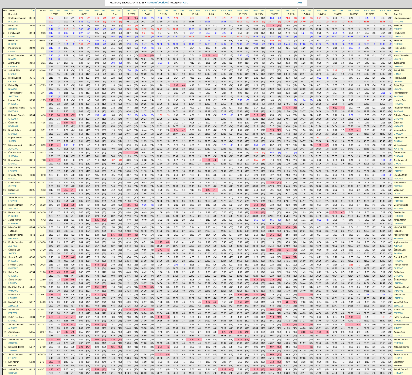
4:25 (192, 152)
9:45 (128, 104)
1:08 (208, 25)
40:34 (350, 134)
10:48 (128, 163)
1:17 (160, 48)
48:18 (32, 242)
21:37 (207, 178)
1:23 (160, 175)
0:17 (383, 212)
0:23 (81, 18)
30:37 (287, 193)
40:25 (366, 178)
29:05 (287, 119)
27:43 (287, 96)
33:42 (287, 134)
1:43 (303, 40)
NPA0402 (13, 178)
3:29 (128, 78)
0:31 (81, 85)
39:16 (32, 160)
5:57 (97, 148)
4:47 (97, 36)
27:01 (319, 21)
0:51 (351, 33)
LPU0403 (12, 163)
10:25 (144, 104)
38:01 (32, 190)
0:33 (319, 40)
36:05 (319, 134)
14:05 (175, 148)
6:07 (113, 59)
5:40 (97, 104)
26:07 (287, 36)
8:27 (113, 246)
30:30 (255, 186)
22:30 (207, 186)
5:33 (192, 235)
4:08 (192, 122)
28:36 (255, 141)
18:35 (223, 51)
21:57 (191, 216)
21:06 (207, 156)
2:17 (287, 122)
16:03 (175, 201)
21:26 (223, 89)
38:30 (32, 220)
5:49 (97, 171)
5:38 (97, 238)
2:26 (97, 257)
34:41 (350, 148)
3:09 (335, 18)
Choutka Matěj (15, 175)
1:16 (51, 40)
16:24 (175, 223)
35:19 (366, 74)
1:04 (144, 55)
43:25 (366, 238)
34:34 (334, 126)
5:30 (113, 21)
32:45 (350, 104)
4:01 (192, 115)
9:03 (128, 36)
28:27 (303, 104)
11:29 (144, 134)
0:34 (144, 33)
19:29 (223, 59)
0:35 (319, 250)
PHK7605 (13, 238)
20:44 (191, 201)
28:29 (255, 178)
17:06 (191, 66)
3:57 (128, 175)
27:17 (271, 126)
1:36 (51, 182)
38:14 (366, 223)
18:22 (191, 163)
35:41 (287, 238)
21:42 (223, 171)
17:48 (223, 21)
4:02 (240, 25)
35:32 (32, 70)
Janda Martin (14, 220)
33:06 (271, 253)
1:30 (256, 182)
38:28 (334, 201)
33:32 (350, 96)
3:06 (81, 89)
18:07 (207, 66)
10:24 (144, 59)
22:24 (255, 21)
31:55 (319, 156)
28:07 (271, 193)
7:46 (113, 186)
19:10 (207, 148)
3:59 (192, 25)
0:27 (81, 33)
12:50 (160, 134)
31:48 (32, 18)
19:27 (207, 81)
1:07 (51, 18)
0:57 (272, 145)
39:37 (350, 141)
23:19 (239, 59)
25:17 (271, 59)
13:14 (175, 51)
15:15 (175, 89)
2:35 (66, 89)
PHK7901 (13, 104)
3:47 (128, 107)
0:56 (208, 85)
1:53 (176, 93)
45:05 (350, 253)
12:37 (160, 111)
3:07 (128, 33)
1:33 (256, 197)
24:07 (207, 238)
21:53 (207, 163)
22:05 (239, 29)
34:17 (303, 201)
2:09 (303, 212)
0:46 (351, 55)
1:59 (176, 25)
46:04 (32, 227)
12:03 (128, 231)
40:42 (32, 197)
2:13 (66, 29)
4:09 (240, 93)
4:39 (192, 137)
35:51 (366, 119)
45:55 (366, 253)
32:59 (287, 141)
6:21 (97, 231)
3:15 (335, 63)
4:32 (240, 85)
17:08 (207, 44)
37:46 (303, 186)
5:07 (240, 212)
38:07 (350, 163)
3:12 (287, 182)
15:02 (175, 193)
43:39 (334, 216)
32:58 (303, 163)
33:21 (350, 59)
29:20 (271, 223)
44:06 (334, 253)
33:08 (303, 89)
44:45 (32, 182)
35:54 (350, 156)
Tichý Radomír (15, 93)
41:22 (366, 111)
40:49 (32, 137)
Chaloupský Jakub (17, 18)
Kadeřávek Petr (15, 235)
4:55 (240, 257)
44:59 (334, 208)
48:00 (366, 246)
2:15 (66, 36)
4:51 (240, 130)
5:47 (113, 29)
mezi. (51, 10)
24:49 (271, 51)
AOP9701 (13, 148)
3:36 (192, 40)
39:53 (32, 167)
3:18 (335, 145)
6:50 (240, 242)
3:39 (81, 148)
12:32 (160, 126)
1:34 (160, 137)
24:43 (271, 66)
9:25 (128, 66)
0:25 (319, 33)
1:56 (176, 70)
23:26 (271, 44)
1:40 (176, 18)
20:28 (191, 178)
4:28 (97, 21)
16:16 (191, 44)
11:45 (160, 59)
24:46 (255, 148)
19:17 (191, 193)
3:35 (335, 85)
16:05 (191, 36)
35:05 (334, 156)
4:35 (192, 78)
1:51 (303, 152)
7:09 (113, 163)
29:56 (271, 178)
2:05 (97, 33)
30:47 (334, 36)
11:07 (160, 66)
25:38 (239, 111)
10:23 (144, 119)
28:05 (287, 148)
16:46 (175, 186)
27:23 (303, 44)
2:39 (287, 85)
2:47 (66, 216)
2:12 (287, 63)
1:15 (160, 25)
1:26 (303, 100)
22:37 (191, 231)
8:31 (113, 253)
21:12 (207, 171)
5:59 (113, 44)
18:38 (207, 96)
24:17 (255, 59)
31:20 (287, 163)
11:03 (144, 148)
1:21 (160, 55)
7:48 (113, 193)
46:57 (350, 246)
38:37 (334, 178)
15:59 (160, 246)
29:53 (271, 141)
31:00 (255, 253)
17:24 (191, 104)
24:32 (223, 253)
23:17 (271, 21)
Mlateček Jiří (14, 227)
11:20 (144, 126)
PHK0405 (13, 111)
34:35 (32, 93)
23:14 (239, 96)
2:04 (97, 78)
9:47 (144, 44)
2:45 (66, 66)
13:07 (144, 253)
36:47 (366, 156)
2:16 (66, 59)
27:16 (239, 134)
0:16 (383, 122)
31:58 (334, 104)
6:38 (113, 96)
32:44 (32, 33)
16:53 (175, 231)
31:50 (287, 111)
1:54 (97, 40)
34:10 (366, 59)
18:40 (191, 111)
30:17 (303, 74)
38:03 (350, 89)
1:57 (176, 190)
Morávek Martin (15, 205)
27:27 (255, 89)
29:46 (239, 238)
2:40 (287, 33)
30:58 (319, 119)
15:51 (175, 141)
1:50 (303, 85)
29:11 (303, 96)
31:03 (303, 126)
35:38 (303, 134)
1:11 (160, 40)
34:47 (319, 201)
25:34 (255, 81)
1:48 (303, 25)
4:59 (240, 122)
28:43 (303, 51)
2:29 (176, 167)
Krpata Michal (15, 160)
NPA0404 (13, 59)
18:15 (207, 119)
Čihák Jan (13, 122)
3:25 (66, 119)
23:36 (239, 74)
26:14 (239, 171)
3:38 (287, 107)
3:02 (335, 190)
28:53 (287, 81)
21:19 (239, 21)
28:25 (255, 201)
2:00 (97, 25)
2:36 (66, 96)
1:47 (176, 33)
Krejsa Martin (14, 182)
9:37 (144, 36)
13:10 (175, 21)
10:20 (144, 74)
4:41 (192, 197)
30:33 (303, 119)
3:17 (81, 156)
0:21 (319, 18)
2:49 (66, 171)
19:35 (223, 148)
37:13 (303, 216)
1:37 (208, 55)
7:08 (113, 148)
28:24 (271, 163)
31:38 (350, 36)
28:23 (303, 66)
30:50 (350, 21)
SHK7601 (13, 141)
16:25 (191, 29)
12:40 (175, 44)
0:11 (383, 93)
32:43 (334, 96)
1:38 (303, 78)
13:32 (175, 59)
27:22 (255, 171)
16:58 (207, 36)
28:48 (319, 66)
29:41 (271, 201)
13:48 (160, 201)
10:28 (128, 171)
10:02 (128, 96)
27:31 (303, 36)
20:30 (191, 141)
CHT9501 (13, 81)
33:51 (350, 29)
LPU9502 (12, 171)
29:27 (319, 59)
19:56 (223, 81)
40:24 (366, 201)
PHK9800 (13, 216)
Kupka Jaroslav (15, 242)
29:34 (287, 126)
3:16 (335, 48)
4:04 (335, 182)
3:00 (81, 81)
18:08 (207, 51)
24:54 (207, 246)
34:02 (32, 48)
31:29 (303, 156)
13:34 (175, 74)
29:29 (239, 253)
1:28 (303, 55)
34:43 (350, 81)
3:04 (66, 104)
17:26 (207, 21)
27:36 (287, 59)
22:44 (239, 104)
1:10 (66, 85)
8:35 (128, 29)
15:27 (160, 238)
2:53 (287, 175)
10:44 (160, 36)
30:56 (271, 134)
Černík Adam (14, 152)
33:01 (350, 51)
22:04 (223, 223)
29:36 (319, 96)
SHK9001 (13, 253)
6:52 (97, 253)
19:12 (207, 74)
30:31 (303, 81)
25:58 (239, 89)
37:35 (287, 231)
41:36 (334, 238)
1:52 (51, 250)
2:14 (287, 40)
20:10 (223, 126)
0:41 (144, 152)
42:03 (32, 257)
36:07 (366, 126)
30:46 (319, 74)
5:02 (192, 167)
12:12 (160, 148)
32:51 (334, 29)
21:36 (239, 44)
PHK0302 (13, 21)
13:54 (175, 81)
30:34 (255, 216)
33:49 (366, 51)
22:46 (239, 51)
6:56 (113, 126)
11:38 (160, 74)
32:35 (334, 59)
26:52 (239, 201)
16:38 (191, 21)
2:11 (287, 100)
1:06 (113, 55)
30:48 (334, 44)
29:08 (319, 51)
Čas (33, 10)
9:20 (128, 59)
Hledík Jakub (14, 78)
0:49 (367, 55)
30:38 (319, 148)
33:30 (303, 171)
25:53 (239, 193)
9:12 (144, 29)
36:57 (350, 193)
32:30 (366, 36)
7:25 (113, 178)
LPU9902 (12, 36)
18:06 (191, 148)
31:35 (366, 21)
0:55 (256, 152)
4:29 (192, 182)
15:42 (175, 156)
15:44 (175, 134)
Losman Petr (14, 100)
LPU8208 (12, 66)
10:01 (128, 81)
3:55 (335, 160)
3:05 (128, 63)
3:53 (335, 235)
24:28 (271, 29)
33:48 (255, 246)
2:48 (128, 25)
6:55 (113, 119)
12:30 (160, 163)
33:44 (366, 66)
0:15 (383, 55)
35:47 (32, 145)
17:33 (207, 29)
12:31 (175, 36)
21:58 (207, 134)
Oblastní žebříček (157, 2)
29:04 (303, 59)
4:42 (97, 29)
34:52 (32, 25)
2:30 (287, 190)
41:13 (303, 246)
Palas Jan (13, 25)
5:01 (97, 59)
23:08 (239, 119)
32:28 (271, 186)
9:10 (128, 44)
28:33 (255, 134)
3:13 (128, 55)
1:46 (97, 18)
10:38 (144, 81)
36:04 (32, 115)
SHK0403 (13, 119)
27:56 (319, 36)
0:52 (367, 33)
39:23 (350, 178)
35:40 (287, 186)
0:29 (81, 25)
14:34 (144, 208)
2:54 (176, 130)
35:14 (319, 178)
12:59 (144, 216)
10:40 (144, 96)
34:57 (303, 141)
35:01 (350, 119)
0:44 (144, 130)
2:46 (287, 25)
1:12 (66, 18)
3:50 (240, 55)
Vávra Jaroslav (15, 197)
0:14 (383, 25)
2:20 (66, 51)
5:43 (97, 141)
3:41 (128, 122)
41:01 (319, 208)
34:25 (32, 55)
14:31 (175, 111)
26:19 (271, 119)
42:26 (350, 238)
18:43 (191, 126)
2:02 (97, 55)
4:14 (81, 193)
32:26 (303, 193)
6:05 (113, 51)
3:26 (335, 115)
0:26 (319, 25)
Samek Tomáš (15, 257)
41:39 (32, 130)
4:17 (240, 78)
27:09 (239, 178)
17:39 (191, 96)
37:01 (32, 152)
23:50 (255, 104)
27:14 (287, 29)
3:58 (240, 33)
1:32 (113, 107)
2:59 (81, 59)
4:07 (240, 63)
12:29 (144, 186)
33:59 (32, 63)
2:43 (66, 134)
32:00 (255, 231)
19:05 (223, 96)
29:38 (287, 156)
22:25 (223, 134)
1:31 (303, 220)
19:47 (207, 111)
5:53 (240, 182)
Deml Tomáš (14, 167)
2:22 (287, 93)
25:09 (239, 126)
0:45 (367, 18)
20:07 (191, 156)
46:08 (32, 250)
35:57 (334, 193)
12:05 (144, 141)
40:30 (303, 208)
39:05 (366, 89)
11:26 (160, 51)
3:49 (128, 85)
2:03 (287, 18)
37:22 (350, 223)
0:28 (81, 48)
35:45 (32, 78)
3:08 (335, 55)
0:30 (224, 25)
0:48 (208, 18)
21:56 (207, 141)
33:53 (32, 100)
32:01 (271, 216)
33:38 (366, 104)
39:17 (32, 85)
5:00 (240, 175)
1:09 (113, 33)
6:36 (97, 193)
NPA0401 (13, 89)
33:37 (303, 111)
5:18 (97, 74)
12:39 (160, 171)
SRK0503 (13, 208)
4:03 (240, 152)
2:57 (66, 141)
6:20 (113, 66)
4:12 (192, 63)
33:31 (319, 223)
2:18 (97, 145)
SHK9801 (13, 44)
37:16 (303, 238)
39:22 (334, 111)
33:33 (255, 208)
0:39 (144, 63)
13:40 (175, 96)
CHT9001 (13, 186)
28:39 (271, 89)
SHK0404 (13, 156)
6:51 (113, 111)
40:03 (319, 231)
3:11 (128, 40)
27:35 (239, 141)
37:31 (287, 253)
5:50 (335, 212)
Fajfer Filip (13, 85)
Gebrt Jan (13, 40)
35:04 (287, 216)
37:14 (334, 89)
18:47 (175, 246)
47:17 (32, 205)
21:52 (207, 201)
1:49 (176, 100)
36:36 (334, 223)
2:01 (176, 160)
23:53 (207, 253)
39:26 (350, 201)
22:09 (223, 178)
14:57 (160, 216)
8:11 (113, 231)
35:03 (271, 208)
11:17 (144, 111)
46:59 (366, 208)
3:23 (335, 25)
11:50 (160, 81)
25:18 (223, 208)
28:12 (271, 111)
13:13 (175, 119)
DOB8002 (13, 223)
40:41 (319, 253)
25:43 (271, 148)
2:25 (287, 48)
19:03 (207, 59)
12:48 (144, 231)
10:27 (144, 21)
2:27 (66, 81)
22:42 (239, 66)
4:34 (97, 44)
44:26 (366, 186)
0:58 (256, 25)
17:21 (223, 36)
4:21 (128, 18)
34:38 (366, 29)
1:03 (160, 18)
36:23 (32, 122)
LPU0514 (12, 74)
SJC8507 (12, 29)
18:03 (223, 29)
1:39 (51, 137)
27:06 (255, 193)
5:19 (97, 89)
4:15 (240, 145)
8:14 (113, 238)
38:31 (287, 208)
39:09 (287, 246)
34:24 (366, 96)
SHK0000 (13, 96)
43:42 (32, 235)
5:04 (97, 81)
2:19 (66, 21)
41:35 (32, 107)
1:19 (113, 130)
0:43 (81, 55)
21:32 (223, 193)
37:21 (334, 163)
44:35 (350, 216)
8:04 (113, 223)
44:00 (334, 231)
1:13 (113, 70)
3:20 (335, 130)
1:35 (303, 235)
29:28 (319, 29)
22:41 (191, 253)
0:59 (272, 33)
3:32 (81, 104)
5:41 (97, 156)
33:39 (319, 89)
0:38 (144, 93)
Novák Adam (14, 130)
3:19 (128, 190)
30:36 (239, 231)
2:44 (66, 156)
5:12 (335, 107)
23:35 (191, 246)
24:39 (223, 231)
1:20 (303, 18)
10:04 (144, 66)
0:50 (272, 40)
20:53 (191, 134)
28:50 (271, 171)
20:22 (191, 223)
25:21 (271, 96)
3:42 (335, 167)
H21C (186, 2)
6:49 (113, 104)
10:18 (128, 148)
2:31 (176, 227)
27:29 (239, 223)
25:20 (287, 21)
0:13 (383, 18)
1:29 (303, 48)
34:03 (319, 171)
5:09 (192, 130)
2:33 (97, 205)
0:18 (383, 197)
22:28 (255, 36)
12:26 (175, 29)
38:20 (319, 186)
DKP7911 (13, 193)
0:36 (144, 18)
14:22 (160, 231)
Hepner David (15, 137)
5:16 (97, 66)
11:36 (160, 104)
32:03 (334, 66)
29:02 (303, 29)
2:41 (287, 70)
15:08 (175, 171)
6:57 (97, 246)
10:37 (128, 126)
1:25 (272, 25)
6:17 (240, 205)
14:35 (175, 126)
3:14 (81, 66)
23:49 (255, 51)
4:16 (128, 242)
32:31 (287, 201)
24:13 (239, 81)
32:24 (334, 51)
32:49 (287, 178)
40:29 (350, 111)
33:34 (334, 74)
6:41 (97, 223)
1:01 (66, 25)
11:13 (144, 89)
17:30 (175, 238)
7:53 (113, 208)
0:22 (224, 18)
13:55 (144, 238)
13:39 (160, 141)
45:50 (350, 208)
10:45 (128, 134)
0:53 (272, 18)
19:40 (223, 74)
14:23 (160, 186)
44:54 (350, 231)
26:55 (287, 66)
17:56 (175, 208)
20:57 (207, 89)
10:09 (144, 51)
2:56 (128, 100)
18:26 (207, 104)
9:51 (128, 21)
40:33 (366, 141)
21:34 (223, 156)
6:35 (113, 89)
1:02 (113, 18)
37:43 (319, 238)
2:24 (97, 93)
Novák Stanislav (16, 55)
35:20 (350, 126)
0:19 (383, 182)
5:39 (97, 134)
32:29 (239, 246)
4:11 (240, 48)
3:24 (128, 93)
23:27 (271, 36)
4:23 (128, 137)
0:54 (351, 227)
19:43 (207, 126)
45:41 (366, 216)
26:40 (303, 21)
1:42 (176, 40)
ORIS (299, 2)
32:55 (350, 66)
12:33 (160, 89)
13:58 (128, 208)
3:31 (240, 18)
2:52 (335, 40)
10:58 (160, 44)
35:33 (366, 81)
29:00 (239, 186)
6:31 (113, 74)
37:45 (334, 171)
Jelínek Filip (14, 70)
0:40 (351, 18)
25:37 (239, 156)
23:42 (255, 66)
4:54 (97, 51)
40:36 (32, 175)
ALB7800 (12, 246)
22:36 (255, 44)
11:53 (128, 223)
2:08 (97, 70)
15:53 (175, 178)
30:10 (334, 21)
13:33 (160, 178)
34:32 (350, 74)
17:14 (191, 119)
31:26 (319, 126)
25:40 (287, 44)
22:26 (223, 141)
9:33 (128, 51)
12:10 (144, 156)
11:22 (128, 141)
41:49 (319, 246)
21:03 (207, 193)
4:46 (192, 85)
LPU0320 (12, 134)
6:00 (97, 178)
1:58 (303, 137)
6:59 (113, 141)
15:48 (160, 253)
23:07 (223, 186)
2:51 (335, 33)
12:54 (175, 66)
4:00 (81, 208)
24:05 (207, 231)
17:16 (175, 216)
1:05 (256, 18)
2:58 (66, 126)
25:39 (223, 246)
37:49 (319, 216)
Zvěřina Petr (14, 63)
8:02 (113, 216)
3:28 (192, 18)
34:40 (303, 178)
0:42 (367, 40)
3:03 (335, 78)
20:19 (223, 111)
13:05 (160, 193)
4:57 (240, 250)
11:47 (160, 96)
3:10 (81, 74)
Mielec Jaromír (15, 145)
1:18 (160, 70)
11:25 (160, 119)
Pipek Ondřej (14, 48)
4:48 (192, 242)
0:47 (367, 25)
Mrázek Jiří (13, 190)
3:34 (192, 33)
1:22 (272, 70)
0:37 (144, 25)
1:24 (303, 33)
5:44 (192, 227)
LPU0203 (12, 51)
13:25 (175, 104)
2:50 (128, 70)
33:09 (303, 223)
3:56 (240, 70)
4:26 (240, 197)
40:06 (303, 253)
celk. (58, 10)
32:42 (32, 40)
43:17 (350, 186)
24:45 (255, 74)
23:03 (255, 29)
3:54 (192, 48)
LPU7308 (12, 201)
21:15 (191, 186)
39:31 (303, 231)
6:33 (97, 208)
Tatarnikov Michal (16, 107)
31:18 (287, 89)
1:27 (113, 152)
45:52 (334, 246)
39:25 (334, 134)
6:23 (97, 216)
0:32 (224, 107)
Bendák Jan (14, 212)
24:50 (271, 104)
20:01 (191, 89)
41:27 (366, 134)
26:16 (255, 126)
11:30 (160, 21)
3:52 (240, 100)
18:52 (223, 104)
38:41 (334, 141)
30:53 (319, 81)
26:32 (255, 156)
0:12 (383, 40)
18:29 (191, 81)
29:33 (303, 148)
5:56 (113, 36)
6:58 (113, 134)
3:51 (192, 160)
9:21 (128, 74)
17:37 (223, 44)
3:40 (81, 231)
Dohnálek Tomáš (16, 115)
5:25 (240, 220)
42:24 (334, 186)
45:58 (32, 212)
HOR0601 (13, 126)
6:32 (113, 81)
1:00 (351, 25)
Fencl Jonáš (14, 33)
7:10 (113, 171)
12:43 (128, 246)
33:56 (334, 81)
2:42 (81, 21)
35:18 (319, 141)
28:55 (319, 104)
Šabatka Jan (14, 250)
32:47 (271, 238)
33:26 (319, 163)
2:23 (272, 130)
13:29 (160, 156)
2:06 (97, 48)
